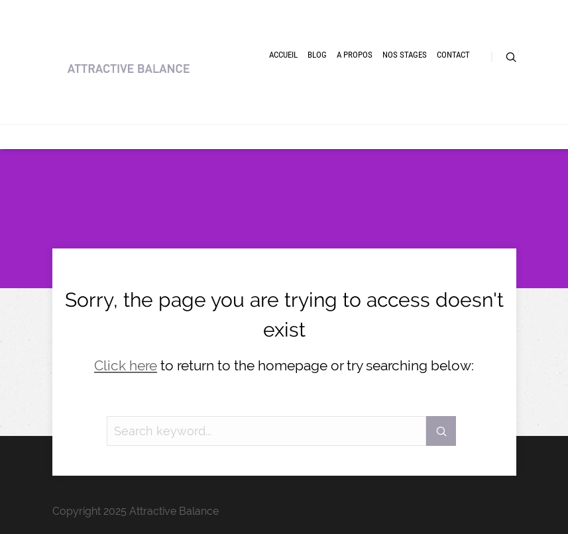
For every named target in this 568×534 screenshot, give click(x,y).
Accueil (283, 55)
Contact (453, 55)
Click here (125, 365)
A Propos (354, 55)
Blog (317, 55)
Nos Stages (404, 55)
